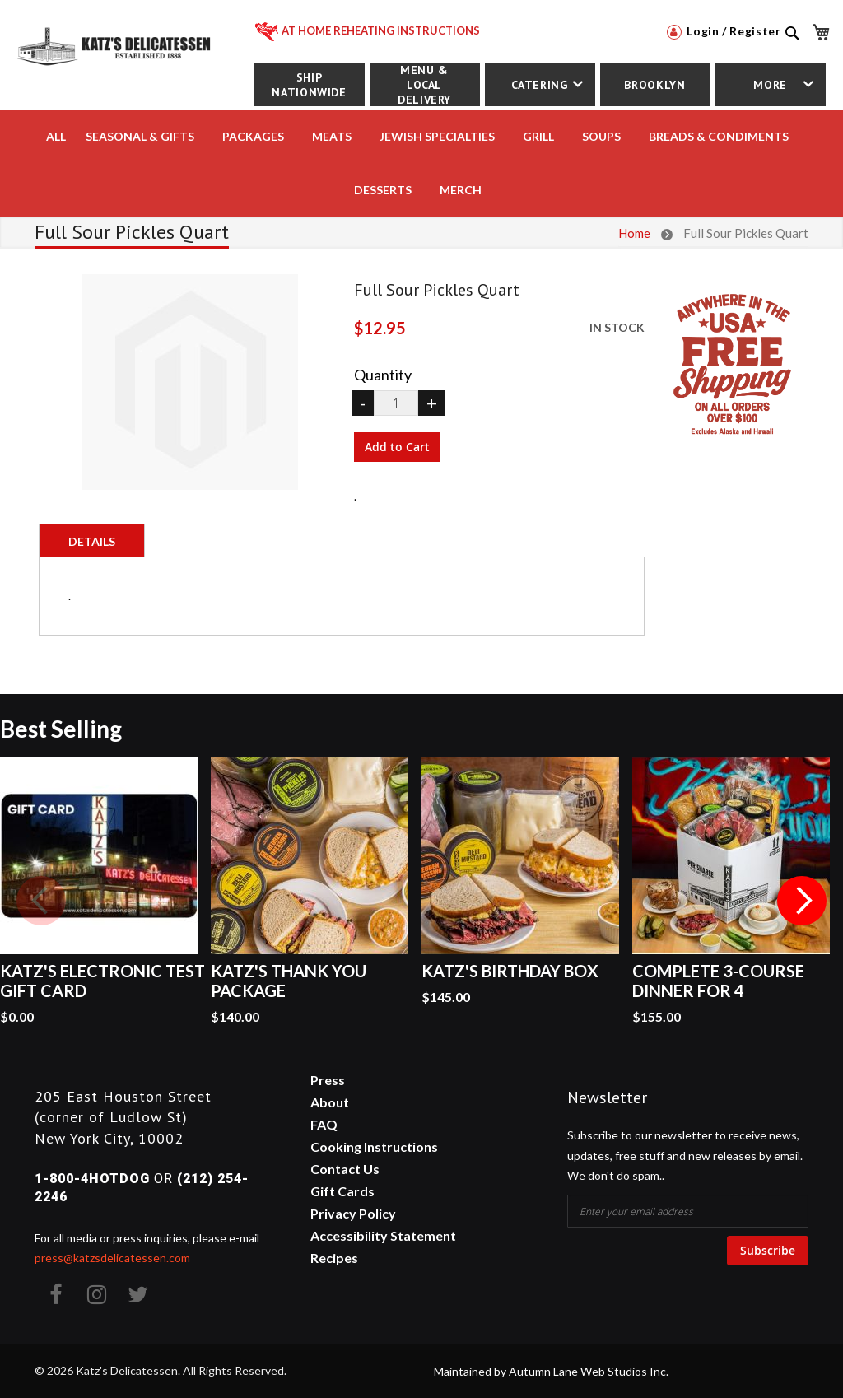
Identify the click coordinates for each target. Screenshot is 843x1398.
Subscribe (767, 1250)
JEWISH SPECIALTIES (437, 136)
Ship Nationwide (309, 85)
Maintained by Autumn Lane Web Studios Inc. (551, 1371)
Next (802, 900)
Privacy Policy (353, 1213)
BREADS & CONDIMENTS (719, 136)
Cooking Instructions (374, 1146)
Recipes (334, 1257)
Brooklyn (654, 84)
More (770, 84)
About (329, 1102)
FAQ (324, 1124)
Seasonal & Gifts (140, 136)
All (56, 136)
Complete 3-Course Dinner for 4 (718, 980)
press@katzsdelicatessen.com (112, 1258)
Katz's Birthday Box (510, 971)
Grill (538, 136)
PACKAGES (253, 136)
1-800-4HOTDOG (92, 1178)
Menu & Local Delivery (424, 84)
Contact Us (345, 1169)
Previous (41, 900)
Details (91, 541)
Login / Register (723, 31)
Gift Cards (342, 1191)
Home (634, 233)
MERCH (461, 190)
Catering (539, 84)
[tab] (92, 540)
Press (327, 1080)
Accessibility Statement (383, 1235)
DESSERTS (383, 190)
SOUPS (601, 136)
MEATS (332, 136)
